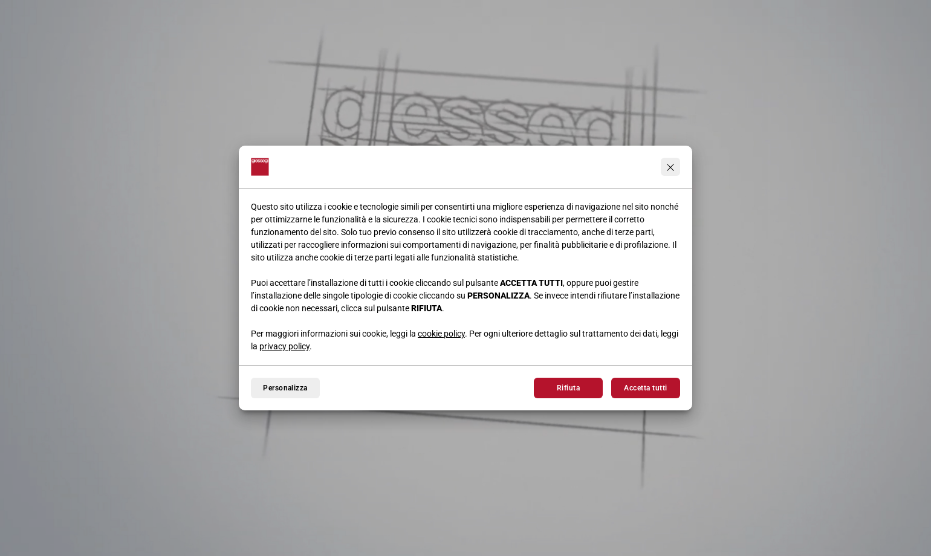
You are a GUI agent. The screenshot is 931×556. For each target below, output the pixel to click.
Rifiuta (568, 388)
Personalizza (285, 388)
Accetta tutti (645, 388)
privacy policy (284, 346)
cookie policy (441, 333)
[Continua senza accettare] (670, 167)
